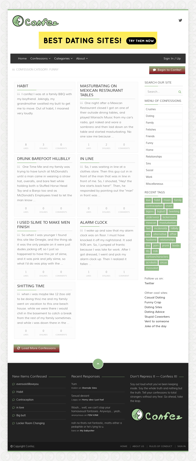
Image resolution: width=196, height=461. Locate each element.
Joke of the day (155, 326)
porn (156, 245)
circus (163, 262)
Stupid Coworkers (157, 317)
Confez (30, 446)
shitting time (31, 286)
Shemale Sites (89, 388)
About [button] (82, 58)
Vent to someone (157, 321)
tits (148, 251)
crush (169, 206)
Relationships (154, 156)
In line (87, 158)
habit (157, 200)
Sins (148, 163)
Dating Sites (153, 307)
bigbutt (161, 211)
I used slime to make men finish (43, 224)
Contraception (25, 400)
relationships (167, 240)
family (177, 200)
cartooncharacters (157, 257)
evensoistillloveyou (27, 384)
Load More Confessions (36, 348)
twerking (174, 211)
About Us (138, 446)
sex (148, 234)
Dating (150, 116)
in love (20, 407)
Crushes (151, 109)
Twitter (149, 283)
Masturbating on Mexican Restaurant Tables (101, 90)
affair (173, 234)
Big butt (21, 415)
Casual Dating (155, 297)
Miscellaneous (154, 184)
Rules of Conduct (160, 446)
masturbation (167, 223)
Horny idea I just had (93, 399)
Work (149, 177)
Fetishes (151, 129)
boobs (176, 245)
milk (155, 251)
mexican (151, 223)
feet (148, 228)
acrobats (151, 262)
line (148, 245)
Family (150, 123)
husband (151, 240)
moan (167, 200)
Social (149, 170)
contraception (154, 206)
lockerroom (169, 217)
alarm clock (93, 222)
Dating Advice (155, 312)
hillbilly (174, 228)
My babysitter (87, 430)
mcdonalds (160, 228)
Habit (22, 86)
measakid (152, 268)
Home (22, 58)
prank (165, 245)
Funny (149, 143)
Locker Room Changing (30, 423)
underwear (152, 217)
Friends (150, 136)
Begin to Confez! (167, 70)
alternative (159, 234)
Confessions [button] (40, 58)
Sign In (181, 446)
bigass (150, 211)
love (148, 200)
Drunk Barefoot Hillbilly (43, 158)
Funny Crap (153, 302)
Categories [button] (63, 58)
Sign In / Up (172, 58)
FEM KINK (93, 415)
